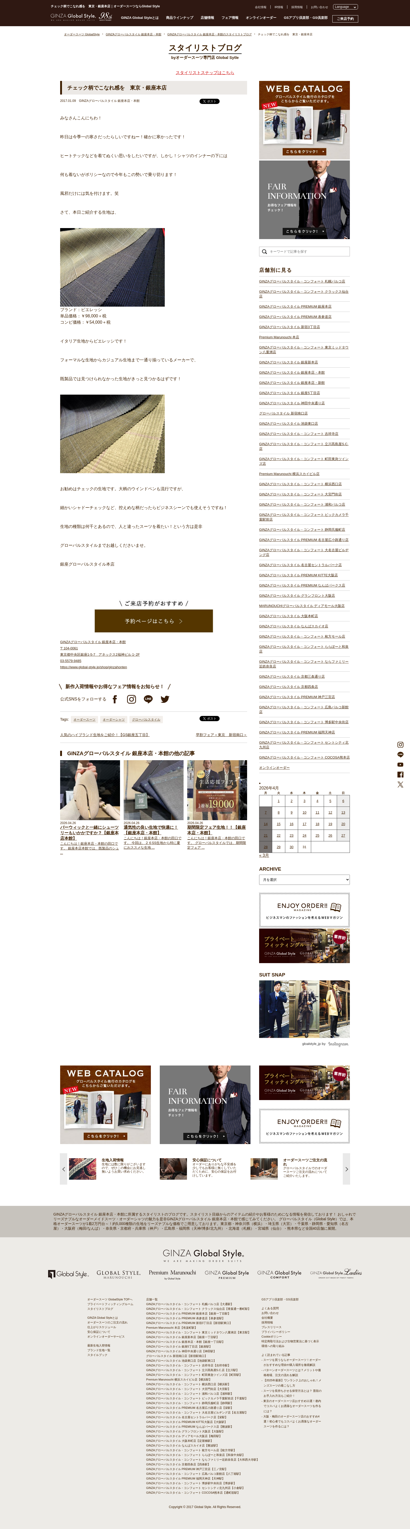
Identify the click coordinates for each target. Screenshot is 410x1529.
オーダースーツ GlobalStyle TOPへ (110, 1299)
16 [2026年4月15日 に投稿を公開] (291, 824)
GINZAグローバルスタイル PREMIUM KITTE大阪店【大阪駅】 (186, 1421)
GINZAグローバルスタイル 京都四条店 (288, 687)
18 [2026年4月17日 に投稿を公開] (317, 824)
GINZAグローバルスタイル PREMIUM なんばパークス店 (302, 585)
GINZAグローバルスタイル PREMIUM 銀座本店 (295, 306)
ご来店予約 (345, 19)
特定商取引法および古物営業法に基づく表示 (290, 1341)
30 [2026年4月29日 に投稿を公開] (291, 847)
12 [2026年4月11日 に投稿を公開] (330, 812)
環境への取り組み (272, 1346)
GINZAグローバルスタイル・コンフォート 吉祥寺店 (298, 434)
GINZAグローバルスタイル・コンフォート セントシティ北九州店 (304, 745)
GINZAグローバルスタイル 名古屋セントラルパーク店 (300, 565)
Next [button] (346, 1169)
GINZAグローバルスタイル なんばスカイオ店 (293, 626)
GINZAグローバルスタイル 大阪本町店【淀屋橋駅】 (179, 1440)
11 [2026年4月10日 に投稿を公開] (317, 812)
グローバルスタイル (146, 719)
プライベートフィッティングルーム (110, 1304)
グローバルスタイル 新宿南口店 (283, 413)
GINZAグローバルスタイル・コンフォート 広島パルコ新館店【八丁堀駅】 (194, 1473)
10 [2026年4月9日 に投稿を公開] (304, 812)
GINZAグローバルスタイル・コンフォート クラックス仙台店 (304, 294)
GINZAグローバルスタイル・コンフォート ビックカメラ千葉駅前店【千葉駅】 (197, 1398)
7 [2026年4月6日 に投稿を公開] (266, 812)
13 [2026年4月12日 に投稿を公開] (343, 812)
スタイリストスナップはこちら (205, 72)
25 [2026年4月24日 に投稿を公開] (317, 835)
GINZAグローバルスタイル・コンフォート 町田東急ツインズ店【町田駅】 (194, 1374)
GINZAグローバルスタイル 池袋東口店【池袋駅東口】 (181, 1360)
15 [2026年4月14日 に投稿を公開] (278, 824)
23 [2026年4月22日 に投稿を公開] (291, 835)
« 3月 (264, 855)
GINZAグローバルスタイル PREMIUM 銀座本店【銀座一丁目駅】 (188, 1313)
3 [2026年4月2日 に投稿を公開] (304, 801)
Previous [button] (63, 1169)
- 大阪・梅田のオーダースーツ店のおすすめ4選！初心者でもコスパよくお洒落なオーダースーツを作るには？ (291, 1421)
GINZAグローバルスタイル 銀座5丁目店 (289, 393)
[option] (114, 1169)
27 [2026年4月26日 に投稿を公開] (343, 835)
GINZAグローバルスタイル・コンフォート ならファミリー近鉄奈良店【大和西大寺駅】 (202, 1459)
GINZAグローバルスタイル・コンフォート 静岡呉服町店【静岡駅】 (190, 1403)
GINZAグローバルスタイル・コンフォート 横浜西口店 (300, 484)
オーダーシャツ (114, 719)
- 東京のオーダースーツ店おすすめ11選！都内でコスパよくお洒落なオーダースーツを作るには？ (291, 1405)
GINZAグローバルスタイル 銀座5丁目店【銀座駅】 (179, 1346)
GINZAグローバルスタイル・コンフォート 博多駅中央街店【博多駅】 (191, 1483)
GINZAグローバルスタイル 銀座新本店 (288, 362)
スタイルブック (97, 1354)
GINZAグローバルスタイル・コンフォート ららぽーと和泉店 (304, 649)
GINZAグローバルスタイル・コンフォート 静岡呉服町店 (302, 530)
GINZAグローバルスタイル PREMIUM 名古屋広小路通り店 (304, 540)
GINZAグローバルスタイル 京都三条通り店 (292, 676)
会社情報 (260, 7)
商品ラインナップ (179, 18)
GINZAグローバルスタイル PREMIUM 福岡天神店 (297, 732)
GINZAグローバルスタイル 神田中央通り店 (292, 403)
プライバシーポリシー (275, 1331)
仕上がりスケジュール (101, 1327)
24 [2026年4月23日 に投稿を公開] (304, 835)
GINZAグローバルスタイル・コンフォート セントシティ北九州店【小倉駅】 (195, 1487)
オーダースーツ (84, 719)
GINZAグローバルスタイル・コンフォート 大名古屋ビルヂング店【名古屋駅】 (197, 1412)
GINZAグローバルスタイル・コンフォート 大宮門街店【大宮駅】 (188, 1388)
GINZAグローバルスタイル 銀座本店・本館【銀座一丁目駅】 (185, 1341)
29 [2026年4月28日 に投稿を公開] (278, 847)
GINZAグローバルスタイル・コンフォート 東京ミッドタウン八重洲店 (304, 349)
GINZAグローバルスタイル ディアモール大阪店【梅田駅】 (184, 1436)
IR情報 (279, 7)
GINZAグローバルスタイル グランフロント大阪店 (297, 596)
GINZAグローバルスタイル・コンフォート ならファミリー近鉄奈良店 (304, 664)
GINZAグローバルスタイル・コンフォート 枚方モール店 (302, 636)
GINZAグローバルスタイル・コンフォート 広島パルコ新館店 (304, 709)
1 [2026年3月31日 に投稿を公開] (279, 801)
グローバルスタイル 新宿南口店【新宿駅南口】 (176, 1355)
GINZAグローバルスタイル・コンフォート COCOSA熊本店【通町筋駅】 (193, 1492)
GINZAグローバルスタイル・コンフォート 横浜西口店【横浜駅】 (188, 1384)
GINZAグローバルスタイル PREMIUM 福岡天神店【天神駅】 (185, 1478)
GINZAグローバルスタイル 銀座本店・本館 (292, 372)
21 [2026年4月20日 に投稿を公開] (265, 835)
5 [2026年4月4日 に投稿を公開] (330, 801)
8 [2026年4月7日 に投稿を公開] (279, 812)
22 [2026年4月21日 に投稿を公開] (278, 835)
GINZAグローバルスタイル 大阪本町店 (288, 616)
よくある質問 (270, 1308)
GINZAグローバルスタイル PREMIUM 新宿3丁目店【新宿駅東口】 (189, 1322)
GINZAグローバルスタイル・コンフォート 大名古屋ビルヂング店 (304, 552)
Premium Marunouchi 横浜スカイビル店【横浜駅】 (179, 1379)
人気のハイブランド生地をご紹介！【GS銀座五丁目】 (105, 735)
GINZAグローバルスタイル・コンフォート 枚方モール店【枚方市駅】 (191, 1450)
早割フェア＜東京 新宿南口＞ (221, 735)
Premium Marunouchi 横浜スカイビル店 (289, 474)
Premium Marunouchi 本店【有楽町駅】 (171, 1327)
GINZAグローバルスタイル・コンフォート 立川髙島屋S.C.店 (304, 446)
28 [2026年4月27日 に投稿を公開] (265, 847)
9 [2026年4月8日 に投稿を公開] (291, 812)
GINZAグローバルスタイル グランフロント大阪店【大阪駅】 (185, 1431)
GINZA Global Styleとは (140, 18)
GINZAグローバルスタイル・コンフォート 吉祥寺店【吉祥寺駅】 (188, 1365)
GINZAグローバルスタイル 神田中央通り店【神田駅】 (181, 1351)
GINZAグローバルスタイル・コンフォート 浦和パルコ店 (302, 504)
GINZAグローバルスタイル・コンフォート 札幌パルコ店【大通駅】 (190, 1304)
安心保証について (98, 1331)
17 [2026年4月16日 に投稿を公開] (304, 824)
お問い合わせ (319, 7)
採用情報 (297, 7)
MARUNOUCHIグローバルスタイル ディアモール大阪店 (302, 606)
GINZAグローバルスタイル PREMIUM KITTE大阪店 (298, 575)
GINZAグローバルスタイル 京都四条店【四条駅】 (178, 1464)
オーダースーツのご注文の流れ (107, 1322)
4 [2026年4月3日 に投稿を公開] (317, 801)
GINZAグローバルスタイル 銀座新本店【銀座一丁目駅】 (182, 1337)
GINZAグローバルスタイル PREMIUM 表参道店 (295, 317)
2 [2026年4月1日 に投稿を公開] (291, 801)
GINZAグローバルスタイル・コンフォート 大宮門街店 (300, 494)
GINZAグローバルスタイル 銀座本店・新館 (292, 383)
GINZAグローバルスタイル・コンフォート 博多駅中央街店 (304, 722)
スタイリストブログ (100, 1308)
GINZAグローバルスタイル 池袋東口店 (288, 424)
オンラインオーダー (261, 18)
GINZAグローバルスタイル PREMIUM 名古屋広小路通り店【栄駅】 (190, 1407)
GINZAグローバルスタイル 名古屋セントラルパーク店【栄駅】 (187, 1417)
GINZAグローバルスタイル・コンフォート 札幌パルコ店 (302, 281)
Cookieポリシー (271, 1336)
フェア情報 (229, 18)
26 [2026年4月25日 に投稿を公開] (330, 835)
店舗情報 (207, 18)
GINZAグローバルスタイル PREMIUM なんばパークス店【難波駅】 (190, 1426)
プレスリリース (271, 1327)
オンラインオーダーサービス (106, 1336)
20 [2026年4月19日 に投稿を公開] (343, 824)
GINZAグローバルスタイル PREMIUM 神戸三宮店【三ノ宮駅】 (187, 1469)
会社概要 (267, 1317)
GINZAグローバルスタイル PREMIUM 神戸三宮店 (297, 697)
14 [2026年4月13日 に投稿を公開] (265, 824)
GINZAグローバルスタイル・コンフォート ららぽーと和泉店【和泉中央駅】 (195, 1454)
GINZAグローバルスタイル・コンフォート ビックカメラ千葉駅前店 (304, 517)
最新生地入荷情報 (98, 1345)
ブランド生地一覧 (98, 1350)
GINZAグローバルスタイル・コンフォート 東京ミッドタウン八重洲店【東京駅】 (198, 1332)
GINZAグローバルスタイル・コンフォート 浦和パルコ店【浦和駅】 (190, 1393)
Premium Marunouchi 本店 (279, 337)
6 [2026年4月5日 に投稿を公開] (343, 801)
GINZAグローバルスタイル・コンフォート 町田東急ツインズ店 (304, 461)
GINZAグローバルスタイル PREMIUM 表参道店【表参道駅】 (185, 1318)
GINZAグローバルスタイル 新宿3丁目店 (289, 327)
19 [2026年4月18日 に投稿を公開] (330, 824)
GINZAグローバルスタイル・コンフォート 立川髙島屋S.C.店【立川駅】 (192, 1370)
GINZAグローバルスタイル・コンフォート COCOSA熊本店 (304, 757)
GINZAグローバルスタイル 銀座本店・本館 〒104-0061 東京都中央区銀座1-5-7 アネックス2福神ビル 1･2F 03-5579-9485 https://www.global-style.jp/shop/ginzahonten (100, 654)
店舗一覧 (152, 1299)
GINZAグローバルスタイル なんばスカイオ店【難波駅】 (182, 1445)
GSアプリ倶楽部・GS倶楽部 (306, 18)
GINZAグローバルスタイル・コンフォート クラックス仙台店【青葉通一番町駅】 (198, 1308)
